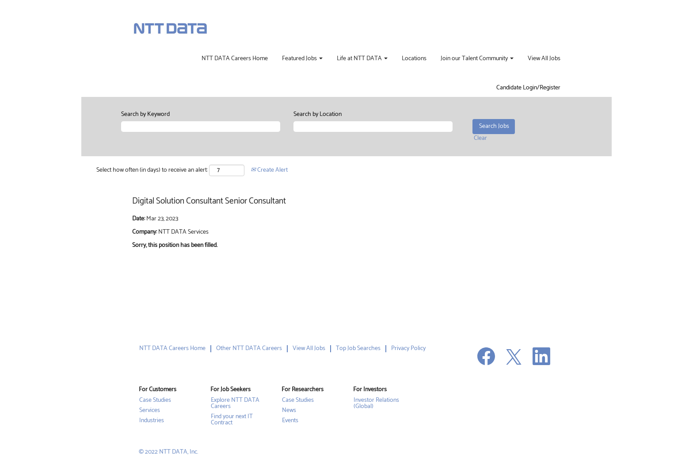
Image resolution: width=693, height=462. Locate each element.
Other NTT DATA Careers (249, 348)
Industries (151, 420)
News (289, 410)
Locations (414, 59)
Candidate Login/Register (528, 88)
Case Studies (155, 400)
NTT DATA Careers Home (235, 59)
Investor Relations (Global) (376, 403)
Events (290, 420)
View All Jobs (544, 59)
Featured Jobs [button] (302, 59)
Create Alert (269, 170)
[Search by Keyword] (200, 126)
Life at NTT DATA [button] (362, 59)
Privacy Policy (408, 348)
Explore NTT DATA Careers (235, 403)
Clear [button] (480, 138)
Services (149, 410)
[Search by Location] (373, 126)
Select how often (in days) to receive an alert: (152, 170)
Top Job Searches (358, 348)
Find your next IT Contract (232, 420)
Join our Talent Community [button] (477, 59)
